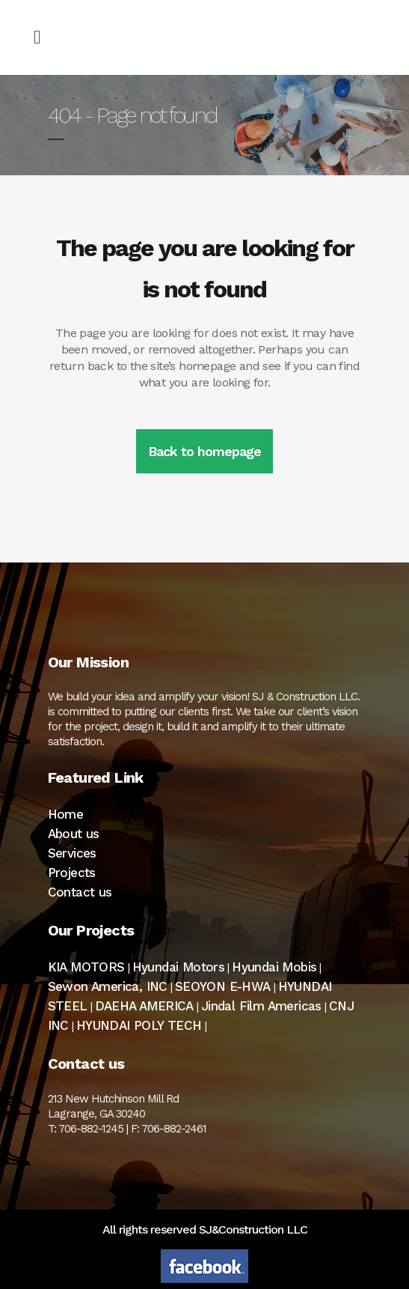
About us (73, 833)
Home (66, 814)
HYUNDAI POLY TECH (139, 1025)
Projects (72, 872)
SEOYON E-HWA (223, 986)
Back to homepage (204, 451)
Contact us (80, 892)
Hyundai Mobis (274, 966)
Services (72, 853)
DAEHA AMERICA (144, 1005)
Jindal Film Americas (261, 1005)
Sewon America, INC (107, 986)
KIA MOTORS (86, 966)
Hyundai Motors (178, 966)
